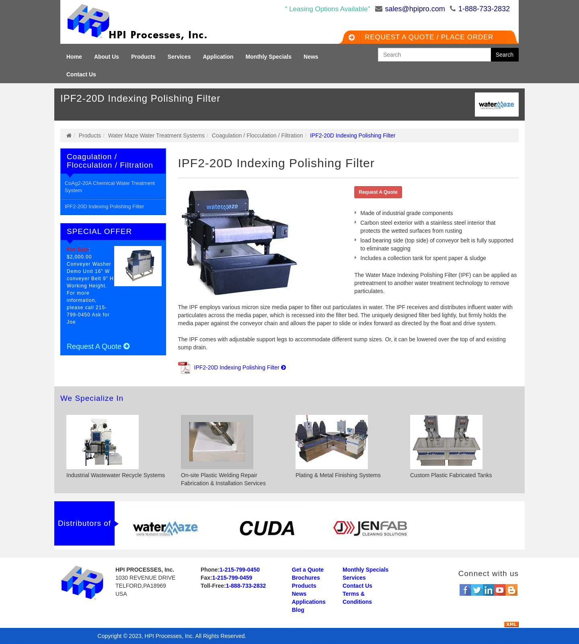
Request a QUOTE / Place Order (423, 37)
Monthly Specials (269, 56)
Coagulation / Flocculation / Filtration (257, 135)
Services (179, 56)
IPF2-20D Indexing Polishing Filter (104, 206)
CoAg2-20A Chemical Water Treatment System (110, 187)
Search (504, 54)
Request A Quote (98, 347)
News (311, 56)
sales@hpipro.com (415, 9)
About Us (106, 56)
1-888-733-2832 (484, 9)
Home (74, 56)
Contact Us (81, 74)
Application (218, 56)
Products (143, 56)
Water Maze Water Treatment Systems (156, 135)
